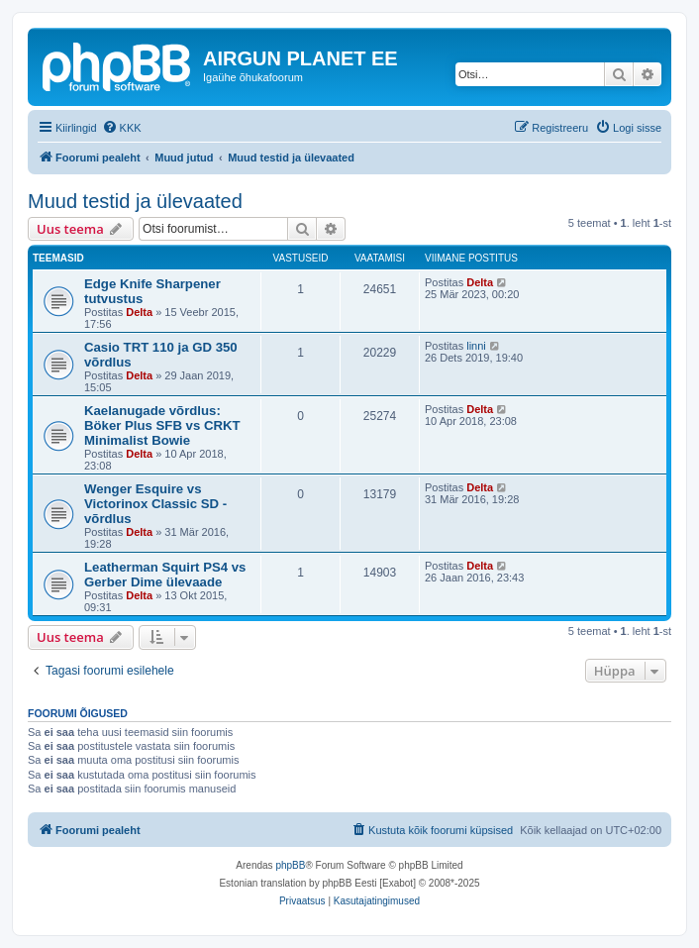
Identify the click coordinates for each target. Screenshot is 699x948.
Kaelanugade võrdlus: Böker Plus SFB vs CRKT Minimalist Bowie (162, 425)
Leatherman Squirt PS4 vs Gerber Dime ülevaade (165, 574)
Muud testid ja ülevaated (135, 201)
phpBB (290, 865)
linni (476, 346)
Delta (139, 312)
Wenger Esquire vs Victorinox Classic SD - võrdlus (155, 503)
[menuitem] (122, 128)
